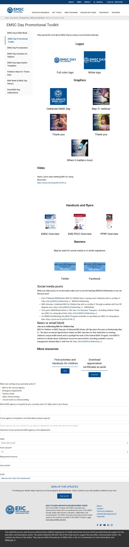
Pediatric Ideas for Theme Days (18, 73)
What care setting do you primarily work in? (18, 384)
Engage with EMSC (88, 13)
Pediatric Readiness (40, 13)
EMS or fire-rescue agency (13, 388)
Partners (116, 13)
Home (7, 18)
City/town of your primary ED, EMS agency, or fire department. (25, 430)
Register (119, 2)
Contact (100, 509)
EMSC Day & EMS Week (37, 18)
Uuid (2, 474)
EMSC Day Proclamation (17, 48)
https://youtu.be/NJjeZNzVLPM (50, 183)
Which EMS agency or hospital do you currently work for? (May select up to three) (34, 404)
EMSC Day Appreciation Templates (17, 64)
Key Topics (57, 13)
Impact (87, 2)
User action (5, 465)
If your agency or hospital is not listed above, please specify (25, 418)
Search (98, 2)
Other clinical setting (10, 397)
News (79, 2)
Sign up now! (64, 496)
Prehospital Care (24, 18)
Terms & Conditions (105, 511)
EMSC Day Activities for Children (17, 55)
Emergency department (12, 391)
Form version (6, 448)
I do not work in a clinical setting (15, 400)
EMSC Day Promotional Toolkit (17, 40)
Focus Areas (14, 18)
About (71, 2)
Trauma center (8, 394)
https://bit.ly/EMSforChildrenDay (54, 301)
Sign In (110, 2)
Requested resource (8, 457)
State (2, 439)
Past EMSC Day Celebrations (13, 91)
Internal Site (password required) (106, 515)
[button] (65, 72)
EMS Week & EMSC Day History (17, 82)
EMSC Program (71, 13)
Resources (104, 13)
